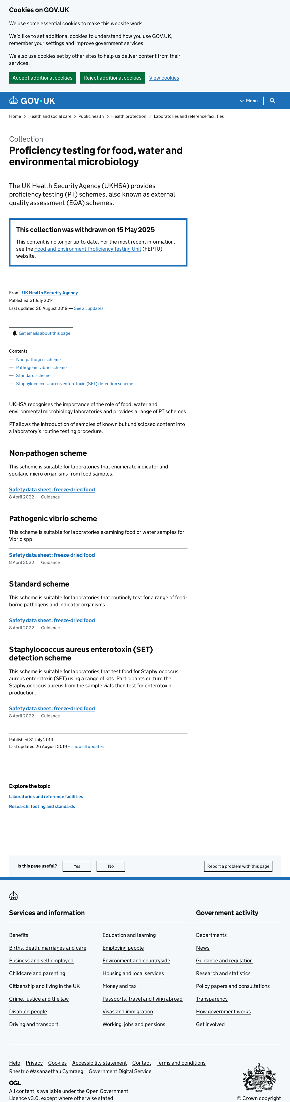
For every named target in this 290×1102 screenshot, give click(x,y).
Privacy (34, 1063)
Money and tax (120, 986)
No (116, 866)
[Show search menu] (272, 100)
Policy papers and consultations (233, 986)
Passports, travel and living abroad (143, 999)
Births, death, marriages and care (47, 948)
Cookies (57, 1063)
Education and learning (129, 935)
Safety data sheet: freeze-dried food (52, 489)
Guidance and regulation (224, 960)
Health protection (128, 116)
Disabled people (28, 1011)
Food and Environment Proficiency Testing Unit (87, 249)
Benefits (18, 935)
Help (14, 1063)
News (203, 948)
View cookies (164, 77)
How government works (223, 1011)
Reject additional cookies (113, 77)
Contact (141, 1063)
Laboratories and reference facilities (189, 116)
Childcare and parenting (37, 973)
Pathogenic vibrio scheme (41, 367)
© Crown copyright (259, 1098)
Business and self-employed (41, 960)
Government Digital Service (120, 1071)
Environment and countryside (136, 960)
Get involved (210, 1024)
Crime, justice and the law (39, 999)
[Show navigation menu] (249, 100)
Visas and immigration (128, 1011)
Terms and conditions (181, 1063)
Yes (82, 866)
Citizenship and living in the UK (44, 986)
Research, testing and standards (42, 806)
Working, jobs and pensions (134, 1024)
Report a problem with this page (238, 866)
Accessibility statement (99, 1063)
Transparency (212, 999)
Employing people (123, 948)
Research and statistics (223, 973)
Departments (211, 935)
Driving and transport (33, 1024)
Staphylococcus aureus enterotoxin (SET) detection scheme (74, 383)
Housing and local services (133, 973)
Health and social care (49, 116)
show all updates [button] (86, 746)
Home (15, 116)
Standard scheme (33, 375)
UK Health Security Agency (50, 292)
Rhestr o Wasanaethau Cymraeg (46, 1071)
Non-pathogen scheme (38, 359)
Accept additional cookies (42, 77)
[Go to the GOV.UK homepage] (32, 100)
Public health (91, 116)
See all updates (88, 308)
